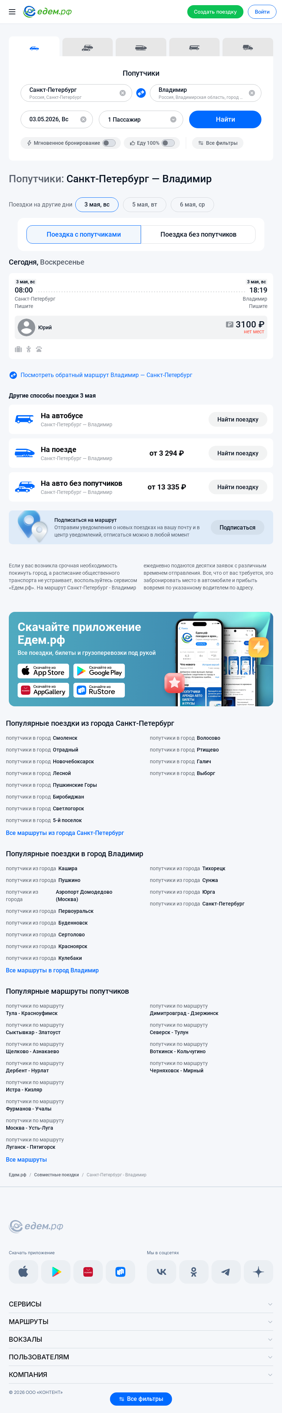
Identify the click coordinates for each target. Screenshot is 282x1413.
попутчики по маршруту (35, 1010)
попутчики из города (41, 868)
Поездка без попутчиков (198, 234)
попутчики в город (41, 738)
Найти (225, 119)
